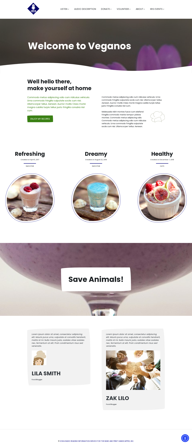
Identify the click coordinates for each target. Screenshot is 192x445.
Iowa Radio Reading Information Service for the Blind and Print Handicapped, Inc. (97, 441)
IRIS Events (157, 9)
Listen (65, 9)
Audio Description (85, 9)
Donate (106, 9)
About (140, 9)
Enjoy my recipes (40, 118)
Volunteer (124, 9)
